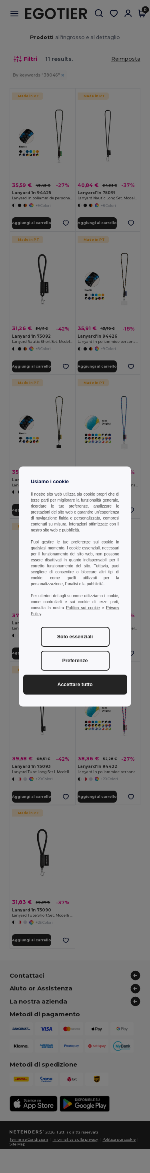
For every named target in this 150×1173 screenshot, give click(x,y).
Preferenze (75, 660)
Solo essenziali (75, 637)
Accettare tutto (74, 684)
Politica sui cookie (83, 608)
